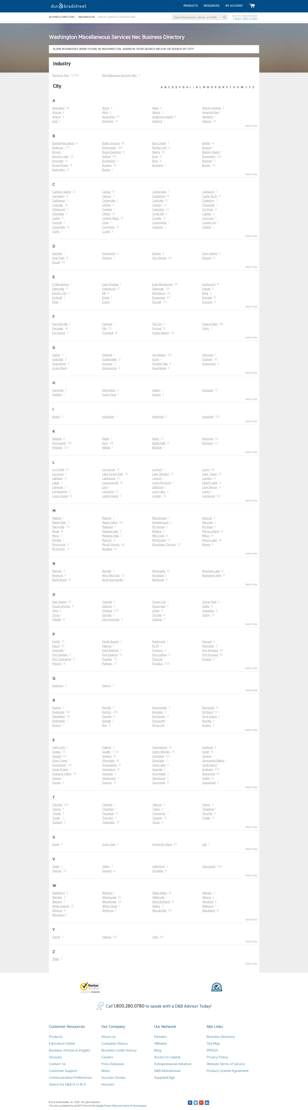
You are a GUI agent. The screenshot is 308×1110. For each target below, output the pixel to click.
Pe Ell (155, 646)
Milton (205, 536)
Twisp (156, 822)
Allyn (105, 112)
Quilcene (57, 685)
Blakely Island (210, 152)
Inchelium (108, 416)
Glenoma (207, 355)
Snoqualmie (109, 765)
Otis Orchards (110, 619)
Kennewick (59, 443)
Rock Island (209, 716)
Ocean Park (209, 602)
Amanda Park (210, 112)
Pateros (107, 646)
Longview (108, 491)
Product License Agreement (228, 1071)
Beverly (207, 148)
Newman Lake (211, 571)
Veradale (158, 871)
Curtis (56, 231)
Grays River (59, 368)
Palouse (207, 641)
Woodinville (159, 910)
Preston (207, 659)
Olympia (107, 611)
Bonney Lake (60, 156)
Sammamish (159, 747)
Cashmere (158, 196)
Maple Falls (59, 522)
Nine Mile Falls (111, 575)
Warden (57, 897)
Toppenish (159, 813)
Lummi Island (110, 496)
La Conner (108, 469)
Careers (107, 1057)
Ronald (106, 721)
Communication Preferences (70, 1078)
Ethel (55, 302)
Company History (114, 1043)
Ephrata (207, 297)
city (191, 49)
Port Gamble (60, 655)
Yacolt (56, 937)
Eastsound (208, 284)
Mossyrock (59, 544)
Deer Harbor (210, 253)
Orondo (107, 615)
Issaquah (208, 416)
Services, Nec (60, 75)
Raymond (208, 708)
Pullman (107, 663)
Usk (204, 844)
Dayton (156, 253)
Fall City (157, 324)
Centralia (158, 200)
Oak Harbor (59, 602)
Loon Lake (158, 491)
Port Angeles (210, 650)
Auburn (206, 121)
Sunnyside (158, 782)
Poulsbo (107, 659)
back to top (251, 126)
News (105, 1071)
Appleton (207, 117)
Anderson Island (162, 117)
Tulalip (206, 818)
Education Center (62, 1043)
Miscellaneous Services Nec (119, 75)
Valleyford (158, 866)
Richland (207, 712)
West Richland (161, 902)
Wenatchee (109, 902)
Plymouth (58, 650)
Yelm (155, 937)
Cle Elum (207, 209)
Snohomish (59, 765)
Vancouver (209, 866)
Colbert (206, 214)
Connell (57, 222)
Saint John (58, 747)
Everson (207, 302)
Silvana (206, 756)
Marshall (207, 522)
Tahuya (157, 805)
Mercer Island (210, 531)
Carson (106, 196)
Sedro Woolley (161, 752)
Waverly (57, 902)
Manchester (159, 518)
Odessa (107, 606)
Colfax (56, 218)
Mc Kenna (158, 527)
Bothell (106, 156)
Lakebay (57, 478)
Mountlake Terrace (164, 544)
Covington (108, 227)
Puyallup (157, 663)
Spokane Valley (62, 774)
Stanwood (208, 774)
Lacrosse (58, 474)
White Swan (109, 906)
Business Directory (221, 1037)
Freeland (107, 333)
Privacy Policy (217, 1057)
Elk (104, 293)
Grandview (59, 364)
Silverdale (108, 760)
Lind (104, 487)
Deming (107, 258)
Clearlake (58, 214)
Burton (106, 170)
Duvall (56, 262)
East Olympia (110, 284)
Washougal (109, 897)
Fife (104, 328)
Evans (106, 302)
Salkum (106, 747)
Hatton (156, 390)
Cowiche (157, 227)
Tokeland (208, 809)
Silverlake (158, 760)
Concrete (208, 218)
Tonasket (108, 813)
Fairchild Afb (60, 324)
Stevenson (159, 778)
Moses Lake (209, 540)
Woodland (208, 910)
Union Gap (108, 844)
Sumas (56, 782)
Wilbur (156, 906)
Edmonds (158, 289)
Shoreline (158, 756)
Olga (55, 611)
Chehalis (57, 205)
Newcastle (158, 571)
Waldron (107, 893)
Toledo (56, 813)
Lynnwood (208, 496)
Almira (156, 112)
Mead (55, 531)
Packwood (158, 641)
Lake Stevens (160, 474)
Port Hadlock (110, 655)
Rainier (56, 708)
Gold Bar (57, 359)
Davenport (108, 253)
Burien (206, 165)
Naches (57, 571)
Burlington (58, 170)
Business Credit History (119, 1050)
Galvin (56, 355)
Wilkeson (208, 906)
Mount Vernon (111, 544)
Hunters (57, 394)
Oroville (157, 615)
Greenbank (159, 368)
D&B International (167, 1071)
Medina (156, 531)
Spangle (157, 769)
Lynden (156, 496)
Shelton (107, 756)
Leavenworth (110, 483)
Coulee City (209, 222)
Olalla (205, 606)
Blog (157, 1050)
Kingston (207, 443)
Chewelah (208, 205)
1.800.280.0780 (129, 1006)
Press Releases (112, 1064)
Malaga (106, 518)
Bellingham (109, 148)
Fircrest (157, 328)
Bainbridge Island (63, 143)
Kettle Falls (159, 443)
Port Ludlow (159, 655)
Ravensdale (159, 708)
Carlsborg (208, 192)
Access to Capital (167, 1057)
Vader (56, 866)
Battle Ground (111, 143)
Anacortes (108, 117)
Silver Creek (59, 760)
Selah (205, 752)
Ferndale (57, 328)
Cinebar (107, 209)
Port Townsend (61, 659)
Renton (106, 712)
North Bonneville (112, 580)
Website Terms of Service (226, 1064)
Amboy (56, 117)
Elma (205, 293)
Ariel (55, 121)
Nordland (158, 575)
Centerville (108, 200)
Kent (105, 443)
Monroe (107, 540)
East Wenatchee (162, 284)
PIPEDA (212, 1050)
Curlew (206, 227)
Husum (156, 394)
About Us (108, 1037)
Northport (158, 580)
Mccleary (207, 527)
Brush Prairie (60, 165)
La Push (157, 469)
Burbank (157, 165)
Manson (207, 518)
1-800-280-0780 (245, 19)
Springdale (159, 774)
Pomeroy (157, 650)
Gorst (155, 359)
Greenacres (109, 368)
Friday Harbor (160, 333)
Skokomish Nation (213, 760)
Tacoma (57, 805)
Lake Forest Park (112, 474)
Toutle (56, 818)
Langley (207, 478)
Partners (160, 1037)
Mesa (55, 536)
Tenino (56, 809)
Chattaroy (208, 200)
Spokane (207, 769)
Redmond (58, 712)
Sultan (206, 778)
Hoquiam (207, 390)
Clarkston (158, 209)
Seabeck (207, 747)
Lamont (157, 478)
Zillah (55, 959)
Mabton (57, 518)
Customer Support (63, 1071)
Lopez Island (60, 496)
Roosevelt (158, 721)
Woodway (58, 915)
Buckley (107, 165)
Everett (156, 302)
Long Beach (209, 487)
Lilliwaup (57, 487)
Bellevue (57, 148)
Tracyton (107, 818)
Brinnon (207, 161)
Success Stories (113, 1078)
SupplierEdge (164, 1078)
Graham (207, 359)
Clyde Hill (158, 214)
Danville (57, 253)
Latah (55, 483)
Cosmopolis (159, 222)
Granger (107, 364)
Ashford (157, 121)
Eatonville (58, 289)
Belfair (206, 143)
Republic (157, 712)
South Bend (209, 765)
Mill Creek (158, 536)
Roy (104, 725)
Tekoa (206, 805)
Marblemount (160, 522)
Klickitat (157, 447)
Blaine (156, 152)
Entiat (105, 297)
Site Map (213, 1043)
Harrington (108, 390)
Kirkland (57, 447)
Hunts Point (109, 394)
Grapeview (209, 364)
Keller (105, 439)
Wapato (207, 893)
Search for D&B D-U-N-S (67, 1084)
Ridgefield (58, 716)
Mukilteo (107, 549)
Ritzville (107, 716)
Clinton (106, 214)
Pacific (56, 641)
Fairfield (107, 324)
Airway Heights (211, 108)
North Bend (59, 580)
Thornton (108, 809)
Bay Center (159, 143)
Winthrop (108, 910)
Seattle (106, 752)
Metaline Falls (110, 536)
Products (56, 1037)
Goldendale (109, 359)
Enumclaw (158, 297)
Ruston (206, 725)
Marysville (58, 527)
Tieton (156, 809)
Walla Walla (159, 893)
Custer (106, 231)
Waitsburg (58, 893)
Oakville (107, 602)
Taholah (107, 805)
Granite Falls (160, 364)
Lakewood (108, 478)
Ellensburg (159, 293)
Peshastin (208, 646)
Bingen (56, 152)
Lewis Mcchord (161, 483)
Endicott (57, 297)
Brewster (58, 161)
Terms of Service (131, 1106)
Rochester (158, 716)
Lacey (206, 469)
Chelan (106, 205)
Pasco (56, 646)
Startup (56, 778)
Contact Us (57, 1064)
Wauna (206, 897)
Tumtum (57, 822)
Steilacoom (109, 778)
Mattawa (107, 527)
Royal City (158, 725)
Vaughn (107, 871)
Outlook (157, 619)
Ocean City (159, 602)
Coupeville (58, 227)
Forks (205, 328)
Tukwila (157, 818)
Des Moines (159, 258)
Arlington (107, 121)
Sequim (57, 756)
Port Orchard (210, 655)
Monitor (57, 540)
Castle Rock (209, 196)
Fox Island (58, 333)
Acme (105, 108)
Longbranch (59, 491)
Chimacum (58, 209)
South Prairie (60, 769)
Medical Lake (110, 531)
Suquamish (209, 782)
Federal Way (210, 324)
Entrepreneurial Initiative (172, 1064)
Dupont (206, 258)
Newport (57, 575)
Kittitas (106, 447)
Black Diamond (111, 152)
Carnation (58, 196)
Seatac (56, 752)
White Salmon (61, 906)
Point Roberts (110, 650)
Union (56, 844)
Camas (106, 192)
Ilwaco (56, 416)
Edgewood (109, 289)
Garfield (107, 355)
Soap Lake (159, 765)
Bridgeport (108, 161)
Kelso (155, 439)
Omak (156, 611)
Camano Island (61, 192)
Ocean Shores (61, 606)
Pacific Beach (110, 641)
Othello (56, 619)
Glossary (55, 1057)
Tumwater (108, 822)
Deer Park (58, 258)
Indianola (158, 416)
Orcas (56, 615)
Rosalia (206, 721)
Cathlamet (58, 200)
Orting (206, 615)
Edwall (206, 289)
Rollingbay (58, 721)
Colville (156, 218)
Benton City (159, 148)
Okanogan (158, 606)
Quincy (106, 685)
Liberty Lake (209, 483)
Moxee (206, 544)
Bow (155, 156)
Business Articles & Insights (69, 1050)
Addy (155, 108)
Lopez (206, 491)
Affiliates (160, 1043)
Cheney (157, 205)
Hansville (58, 390)
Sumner (107, 782)
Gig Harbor (159, 355)
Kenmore (207, 439)
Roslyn (56, 725)
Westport (207, 902)
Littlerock (158, 487)
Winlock (57, 910)
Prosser (57, 663)
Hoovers (107, 1084)
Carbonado (159, 192)
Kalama (57, 439)
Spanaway (108, 769)
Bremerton (208, 156)
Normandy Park (211, 575)
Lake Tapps (209, 474)
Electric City (59, 293)
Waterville (158, 897)
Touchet (207, 813)
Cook (105, 222)
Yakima (106, 937)
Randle (106, 708)
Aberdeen (58, 108)
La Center (58, 469)
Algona (56, 112)
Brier (155, 161)
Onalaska (208, 611)
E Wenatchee (60, 284)
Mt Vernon (58, 549)
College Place (110, 218)
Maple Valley (110, 522)
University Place (162, 844)
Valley (106, 866)
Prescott (157, 659)
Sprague (107, 774)
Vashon (57, 871)
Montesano (159, 540)
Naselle (106, 571)
